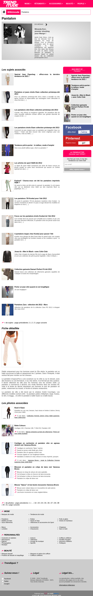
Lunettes (4, 529)
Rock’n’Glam (19, 408)
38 (55, 503)
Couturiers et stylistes (8, 538)
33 (39, 503)
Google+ (7, 584)
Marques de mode (7, 514)
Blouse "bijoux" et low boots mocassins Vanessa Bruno (36, 485)
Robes (32, 519)
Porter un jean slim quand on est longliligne (31, 287)
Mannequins (5, 539)
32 (35, 503)
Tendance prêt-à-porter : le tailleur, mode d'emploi (81, 87)
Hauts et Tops (35, 521)
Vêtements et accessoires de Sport (42, 522)
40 (4, 505)
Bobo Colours (20, 425)
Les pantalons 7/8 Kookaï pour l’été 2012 (30, 198)
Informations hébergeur (67, 585)
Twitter (6, 581)
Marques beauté (6, 554)
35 (45, 503)
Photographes (6, 543)
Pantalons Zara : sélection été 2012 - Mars (31, 305)
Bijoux (3, 527)
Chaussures (34, 529)
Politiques (62, 543)
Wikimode (13, 12)
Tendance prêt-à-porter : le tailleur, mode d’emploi (34, 145)
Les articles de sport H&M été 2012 (28, 163)
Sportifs (33, 543)
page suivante (41, 323)
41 (7, 505)
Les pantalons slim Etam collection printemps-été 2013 (36, 110)
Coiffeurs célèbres (65, 538)
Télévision (33, 539)
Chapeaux (62, 527)
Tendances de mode (37, 514)
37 (52, 503)
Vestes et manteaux (65, 521)
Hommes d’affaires (65, 541)
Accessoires (34, 527)
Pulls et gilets (63, 519)
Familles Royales (65, 539)
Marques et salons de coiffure (40, 554)
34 (42, 503)
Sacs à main (63, 529)
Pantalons (25, 12)
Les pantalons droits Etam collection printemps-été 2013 (36, 127)
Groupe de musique (37, 541)
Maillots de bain (6, 521)
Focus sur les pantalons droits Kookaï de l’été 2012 (34, 216)
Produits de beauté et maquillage (12, 555)
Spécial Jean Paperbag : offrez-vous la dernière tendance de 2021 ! (81, 77)
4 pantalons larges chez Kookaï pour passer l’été (33, 234)
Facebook (7, 579)
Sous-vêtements (6, 522)
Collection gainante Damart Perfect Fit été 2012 (33, 269)
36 (48, 503)
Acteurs (33, 538)
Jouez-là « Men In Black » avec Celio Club (31, 251)
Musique (4, 545)
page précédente (21, 503)
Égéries (4, 541)
